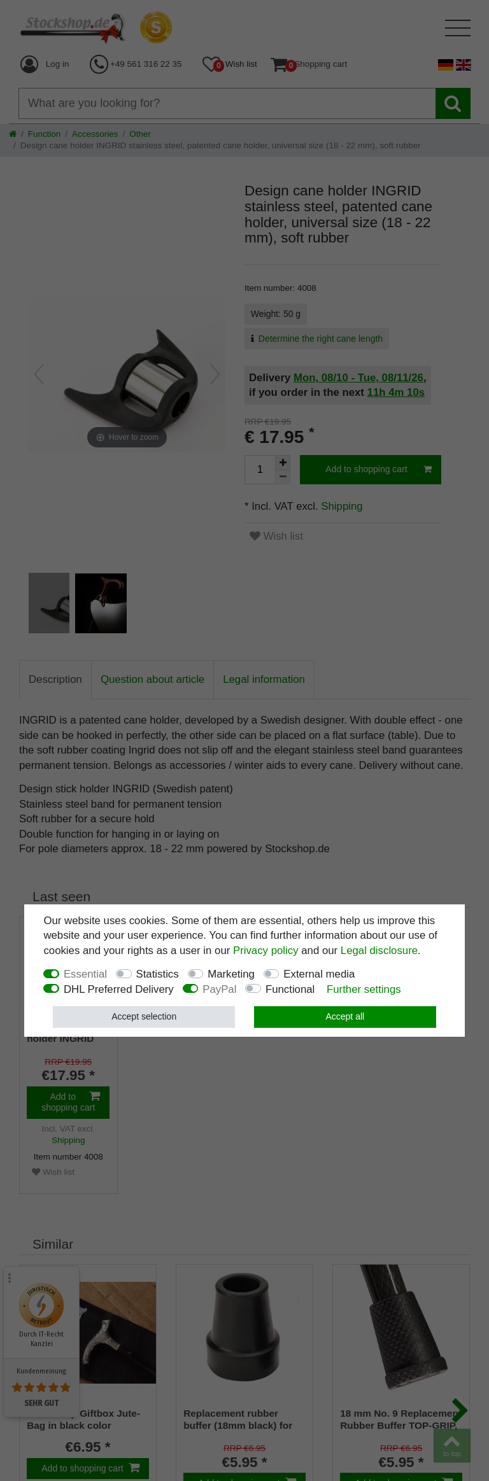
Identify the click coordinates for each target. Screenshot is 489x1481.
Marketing (231, 974)
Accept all (344, 1016)
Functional (290, 989)
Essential (85, 974)
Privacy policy (266, 950)
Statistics (157, 974)
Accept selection (143, 1016)
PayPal (219, 989)
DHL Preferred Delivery (119, 989)
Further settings (364, 989)
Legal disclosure (379, 950)
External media (319, 974)
